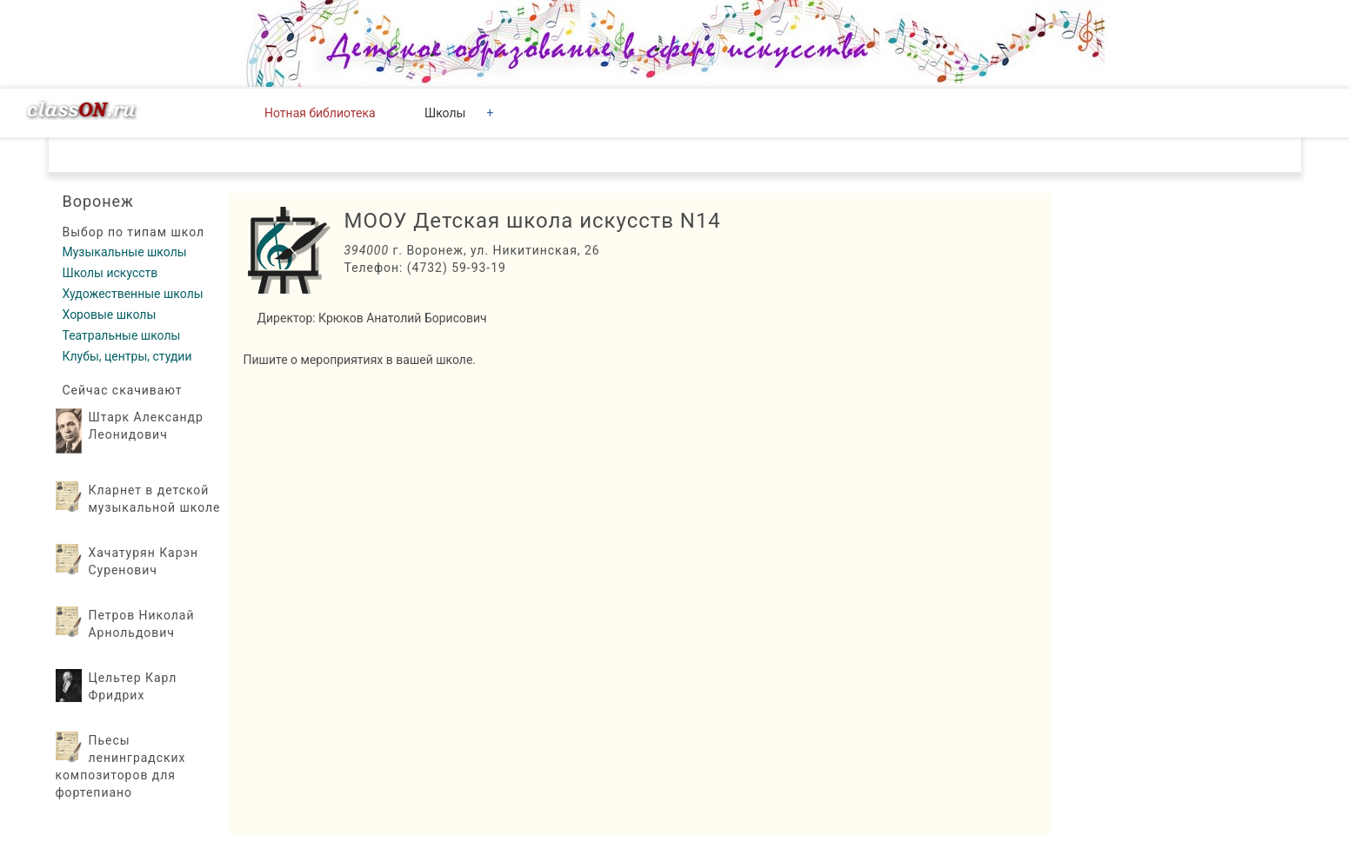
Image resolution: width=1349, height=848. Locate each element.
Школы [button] (444, 113)
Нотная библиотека (320, 113)
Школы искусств (110, 273)
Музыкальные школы (125, 252)
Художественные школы (133, 294)
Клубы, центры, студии (127, 356)
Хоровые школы (110, 314)
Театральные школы (122, 335)
